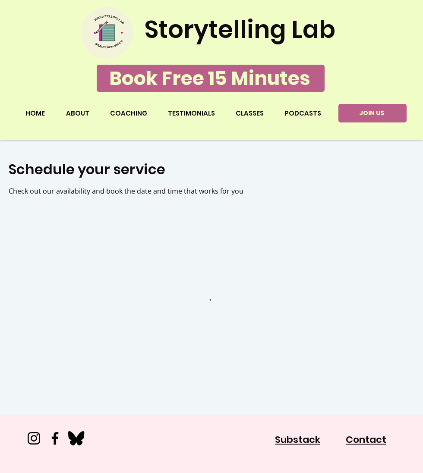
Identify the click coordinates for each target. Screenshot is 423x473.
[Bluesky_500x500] (76, 438)
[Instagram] (33, 438)
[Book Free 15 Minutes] (211, 78)
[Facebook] (55, 438)
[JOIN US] (372, 113)
